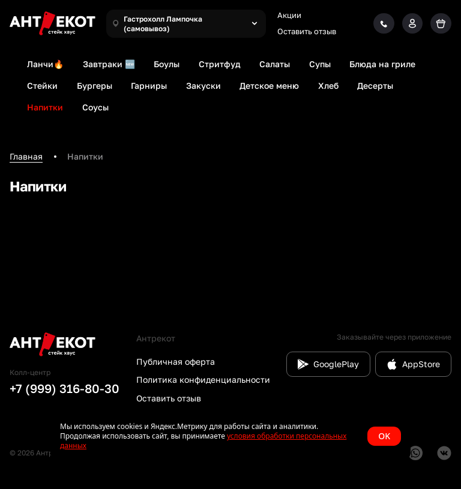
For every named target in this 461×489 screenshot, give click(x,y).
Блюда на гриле (382, 64)
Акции (289, 15)
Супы (320, 64)
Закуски (203, 85)
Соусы (95, 107)
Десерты (375, 85)
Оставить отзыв (306, 31)
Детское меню (269, 85)
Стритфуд (220, 64)
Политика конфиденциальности (203, 379)
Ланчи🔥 (45, 64)
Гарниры (149, 85)
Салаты (274, 64)
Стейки (42, 85)
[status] (230, 436)
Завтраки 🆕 (109, 64)
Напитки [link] (85, 156)
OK (384, 436)
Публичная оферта (175, 361)
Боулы (166, 64)
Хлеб (328, 85)
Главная (26, 156)
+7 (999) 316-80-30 (64, 388)
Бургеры (94, 85)
